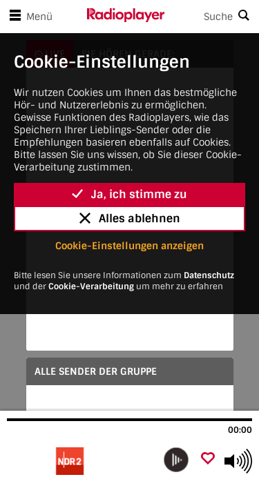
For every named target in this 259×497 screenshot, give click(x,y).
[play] (176, 459)
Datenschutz (209, 275)
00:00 (240, 430)
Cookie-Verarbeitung (91, 286)
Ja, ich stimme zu (129, 194)
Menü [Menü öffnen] (28, 16)
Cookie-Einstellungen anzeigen (129, 246)
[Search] (212, 16)
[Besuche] (81, 461)
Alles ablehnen (129, 218)
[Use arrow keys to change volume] (238, 461)
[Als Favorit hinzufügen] (208, 459)
